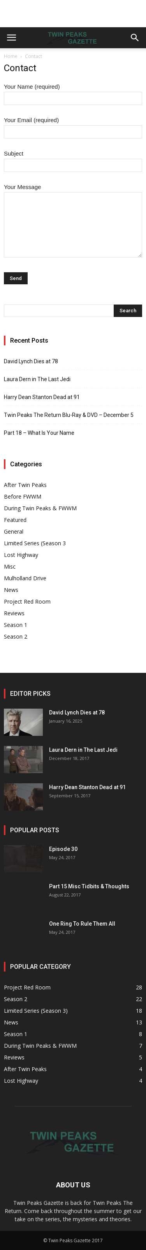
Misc (10, 566)
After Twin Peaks (25, 484)
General (13, 531)
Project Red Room (27, 601)
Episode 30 (63, 849)
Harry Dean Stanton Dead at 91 (42, 397)
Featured (15, 519)
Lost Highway (21, 554)
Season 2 (15, 636)
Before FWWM (22, 496)
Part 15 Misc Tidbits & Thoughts (89, 886)
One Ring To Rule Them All (82, 924)
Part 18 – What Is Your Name (39, 433)
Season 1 (15, 625)
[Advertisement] (73, 13)
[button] (135, 37)
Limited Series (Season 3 (35, 543)
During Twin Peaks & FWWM (40, 508)
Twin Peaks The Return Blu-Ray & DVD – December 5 (69, 415)
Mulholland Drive (25, 578)
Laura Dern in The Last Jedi (37, 379)
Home (11, 56)
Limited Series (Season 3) (36, 1010)
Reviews (14, 613)
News (11, 589)
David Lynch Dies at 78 (31, 361)
